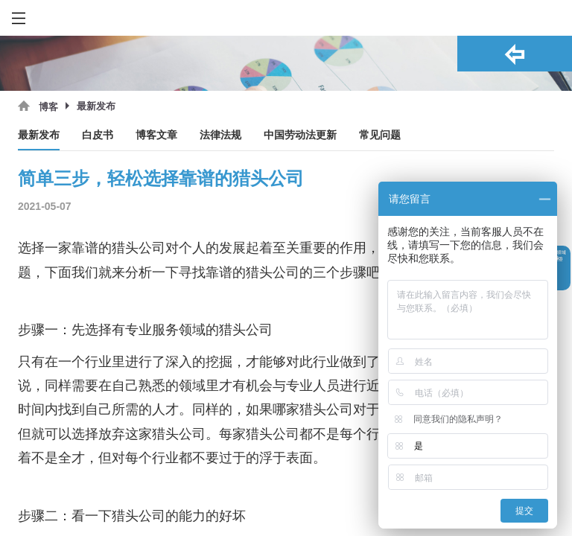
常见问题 (380, 135)
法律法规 (220, 135)
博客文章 (156, 135)
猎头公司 (138, 247)
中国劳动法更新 (300, 135)
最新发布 (39, 135)
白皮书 (97, 135)
